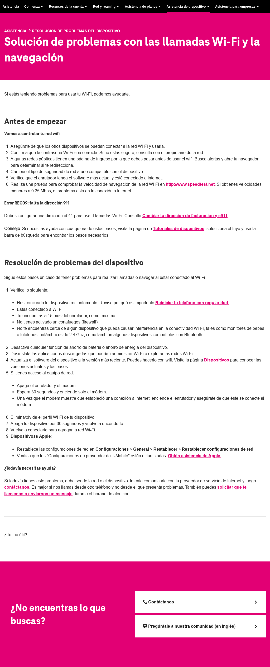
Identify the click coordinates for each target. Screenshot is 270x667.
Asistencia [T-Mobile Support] (15, 31)
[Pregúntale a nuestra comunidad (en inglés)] (200, 626)
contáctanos (16, 487)
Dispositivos (216, 360)
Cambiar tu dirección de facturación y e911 (185, 215)
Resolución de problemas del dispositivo (76, 31)
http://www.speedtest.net (190, 184)
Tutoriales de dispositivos (178, 228)
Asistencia (11, 6)
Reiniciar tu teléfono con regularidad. (192, 302)
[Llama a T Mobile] (200, 602)
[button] (34, 6)
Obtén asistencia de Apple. (194, 455)
